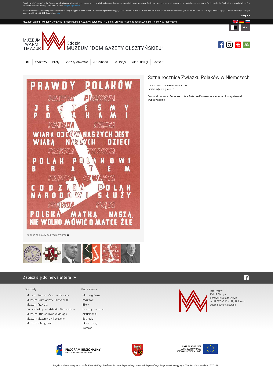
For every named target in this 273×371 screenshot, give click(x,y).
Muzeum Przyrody (37, 304)
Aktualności (100, 62)
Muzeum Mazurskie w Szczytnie (45, 318)
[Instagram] (229, 45)
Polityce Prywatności (72, 6)
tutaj (58, 13)
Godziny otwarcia (76, 62)
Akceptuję (245, 15)
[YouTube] (238, 45)
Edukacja (120, 62)
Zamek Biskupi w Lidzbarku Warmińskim (51, 309)
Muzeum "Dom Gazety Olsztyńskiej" (48, 299)
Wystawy (41, 62)
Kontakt (158, 62)
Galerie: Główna (114, 21)
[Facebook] (221, 44)
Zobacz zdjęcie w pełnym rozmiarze (48, 234)
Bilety (56, 62)
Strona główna (91, 295)
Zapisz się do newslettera (50, 277)
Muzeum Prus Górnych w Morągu (47, 313)
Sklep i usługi (139, 62)
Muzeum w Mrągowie (39, 323)
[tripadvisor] (246, 45)
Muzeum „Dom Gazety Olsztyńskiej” (84, 21)
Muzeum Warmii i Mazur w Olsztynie (42, 21)
